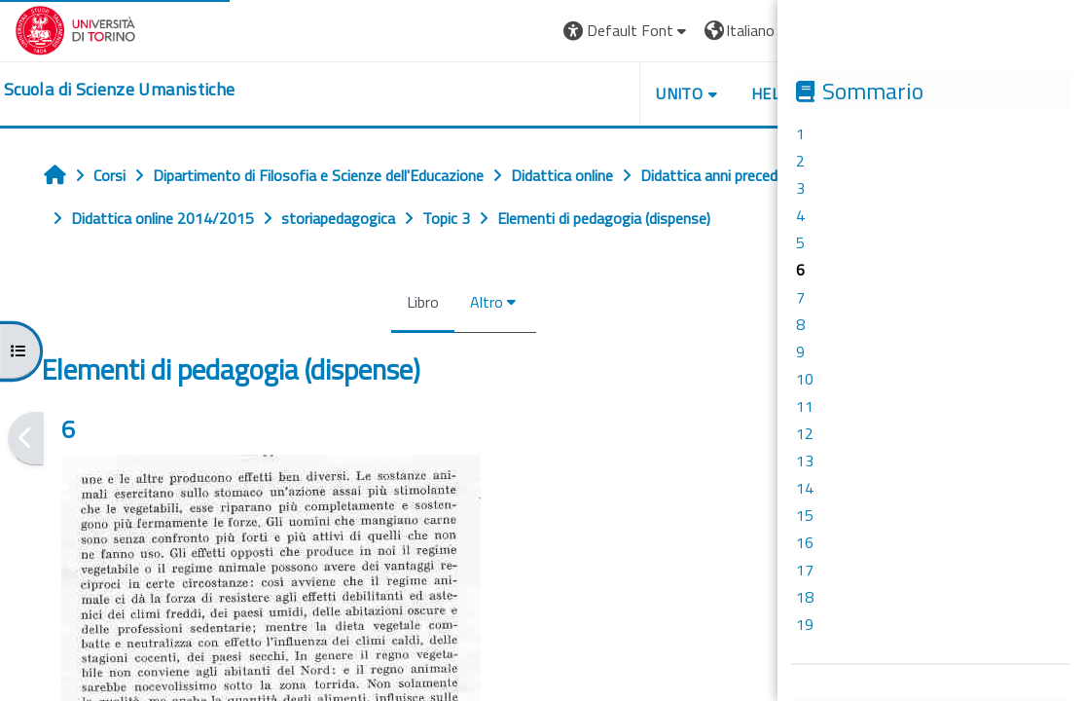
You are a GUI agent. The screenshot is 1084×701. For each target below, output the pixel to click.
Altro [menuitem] (511, 302)
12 (804, 433)
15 (804, 515)
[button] (666, 31)
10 (804, 378)
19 (804, 624)
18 (804, 597)
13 (804, 460)
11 (804, 406)
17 (804, 569)
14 (804, 487)
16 (804, 542)
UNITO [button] (718, 93)
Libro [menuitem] (448, 302)
